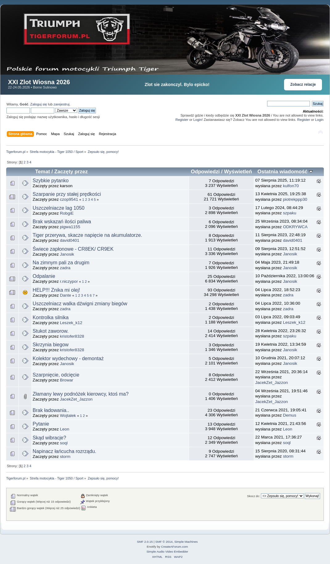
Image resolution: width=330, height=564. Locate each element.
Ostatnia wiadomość (285, 172)
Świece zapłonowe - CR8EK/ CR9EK (73, 249)
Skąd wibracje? (49, 437)
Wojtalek (68, 415)
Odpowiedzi (205, 172)
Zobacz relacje (303, 84)
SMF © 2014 (164, 541)
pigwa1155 (70, 226)
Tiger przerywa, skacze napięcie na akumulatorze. (87, 235)
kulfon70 (291, 185)
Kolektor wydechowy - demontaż (68, 358)
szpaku (289, 213)
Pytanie (41, 423)
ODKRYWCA (295, 226)
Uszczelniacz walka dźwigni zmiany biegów (80, 303)
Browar (66, 380)
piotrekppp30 (295, 199)
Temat (42, 172)
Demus (289, 415)
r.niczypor (69, 281)
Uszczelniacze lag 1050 (59, 208)
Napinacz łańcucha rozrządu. (64, 451)
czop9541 (69, 199)
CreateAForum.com (174, 546)
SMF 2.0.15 (145, 541)
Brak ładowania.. (51, 410)
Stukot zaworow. (51, 331)
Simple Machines (186, 541)
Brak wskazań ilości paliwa (62, 221)
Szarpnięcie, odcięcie (56, 374)
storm (65, 456)
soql (64, 443)
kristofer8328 (72, 336)
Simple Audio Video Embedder (167, 551)
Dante (65, 295)
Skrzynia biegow (51, 344)
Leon (64, 429)
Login (197, 119)
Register (181, 119)
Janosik (67, 254)
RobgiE (67, 213)
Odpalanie (44, 276)
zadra (65, 268)
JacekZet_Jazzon (271, 382)
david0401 (69, 240)
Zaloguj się (38, 104)
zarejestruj (62, 104)
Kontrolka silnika (51, 317)
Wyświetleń (238, 172)
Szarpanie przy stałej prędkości (67, 194)
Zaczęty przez (71, 172)
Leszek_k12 (71, 322)
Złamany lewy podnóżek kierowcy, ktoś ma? (81, 394)
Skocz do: (253, 496)
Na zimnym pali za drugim (61, 262)
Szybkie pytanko (51, 180)
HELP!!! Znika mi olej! (56, 290)
